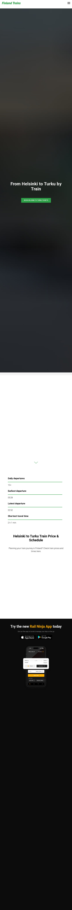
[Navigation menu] (69, 3)
